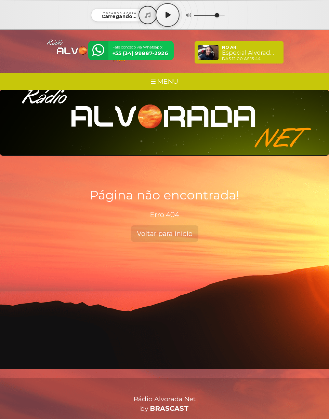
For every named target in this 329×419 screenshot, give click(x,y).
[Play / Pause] (168, 15)
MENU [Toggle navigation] (164, 81)
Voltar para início (165, 233)
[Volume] (209, 15)
